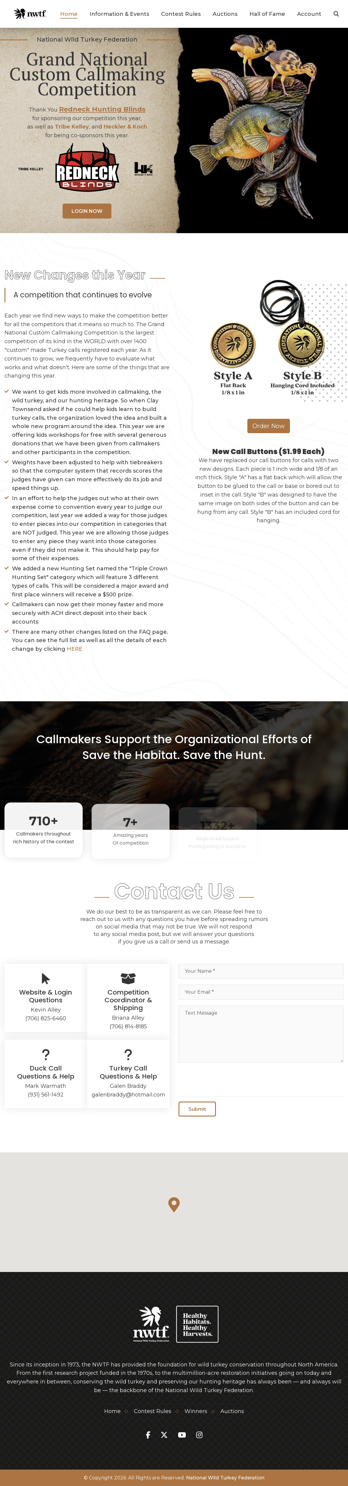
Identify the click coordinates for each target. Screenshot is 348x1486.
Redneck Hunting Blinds (102, 109)
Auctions (225, 14)
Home (69, 14)
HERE (74, 649)
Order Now (268, 426)
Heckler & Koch (125, 126)
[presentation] (224, 1080)
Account (309, 14)
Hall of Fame (267, 14)
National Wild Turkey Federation (225, 1478)
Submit (197, 1111)
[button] (174, 1204)
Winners (195, 1411)
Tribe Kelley (72, 126)
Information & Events (119, 14)
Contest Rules (181, 14)
